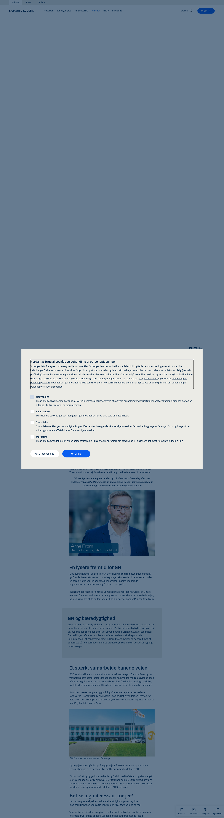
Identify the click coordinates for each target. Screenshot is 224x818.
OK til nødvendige (44, 453)
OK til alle (76, 453)
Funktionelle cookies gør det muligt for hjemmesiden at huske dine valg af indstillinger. (82, 413)
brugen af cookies (148, 378)
